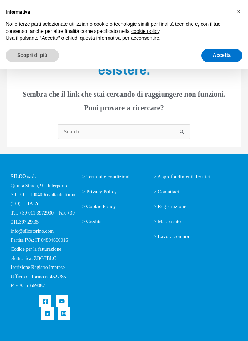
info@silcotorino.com (32, 231)
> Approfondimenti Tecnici (181, 176)
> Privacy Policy (99, 191)
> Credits (91, 221)
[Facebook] (45, 301)
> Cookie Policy (99, 206)
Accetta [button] (222, 55)
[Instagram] (64, 313)
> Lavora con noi (171, 236)
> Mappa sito (167, 221)
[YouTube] (62, 301)
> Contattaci (166, 191)
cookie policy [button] (145, 31)
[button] (238, 11)
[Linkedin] (47, 313)
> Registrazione (169, 206)
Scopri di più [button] (32, 55)
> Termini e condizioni (106, 176)
